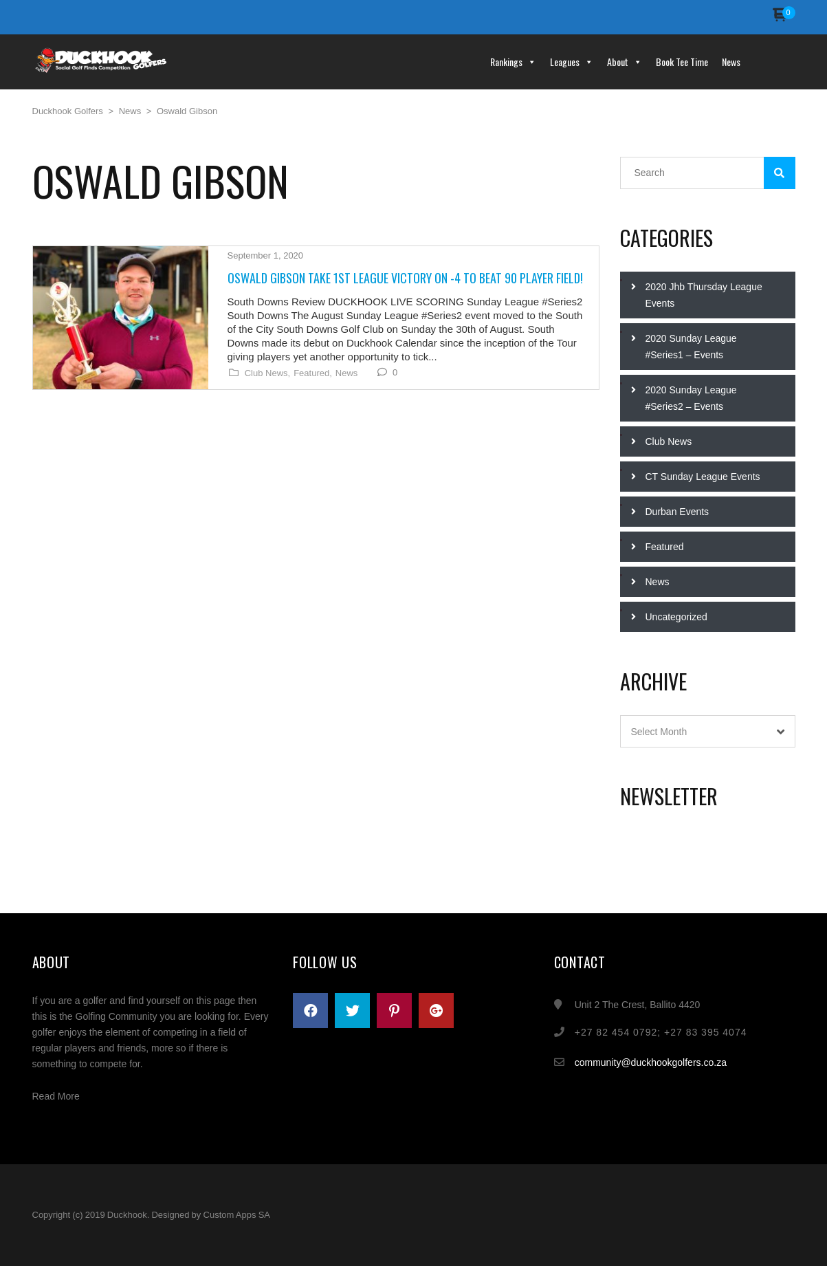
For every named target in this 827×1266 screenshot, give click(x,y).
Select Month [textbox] (659, 731)
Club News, (267, 373)
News (731, 61)
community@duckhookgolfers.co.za (651, 1062)
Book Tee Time (682, 61)
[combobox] (707, 731)
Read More (56, 1096)
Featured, (313, 373)
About (624, 61)
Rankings (513, 61)
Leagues (571, 61)
